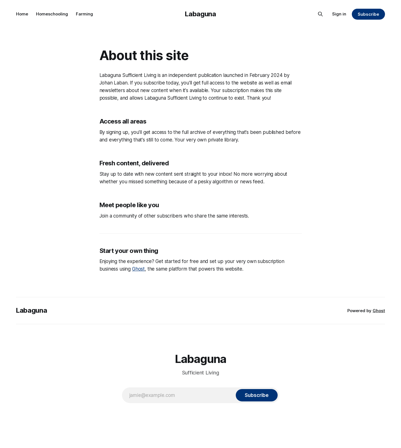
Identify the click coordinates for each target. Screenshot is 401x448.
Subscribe (368, 14)
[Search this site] (320, 14)
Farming (84, 14)
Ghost (138, 269)
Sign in (339, 14)
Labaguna (200, 14)
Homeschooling (52, 14)
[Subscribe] (256, 395)
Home (22, 14)
